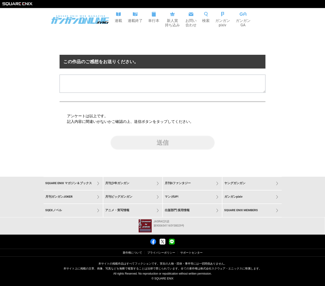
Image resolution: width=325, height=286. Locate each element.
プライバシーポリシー (161, 252)
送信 (163, 146)
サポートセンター (191, 252)
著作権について (132, 252)
